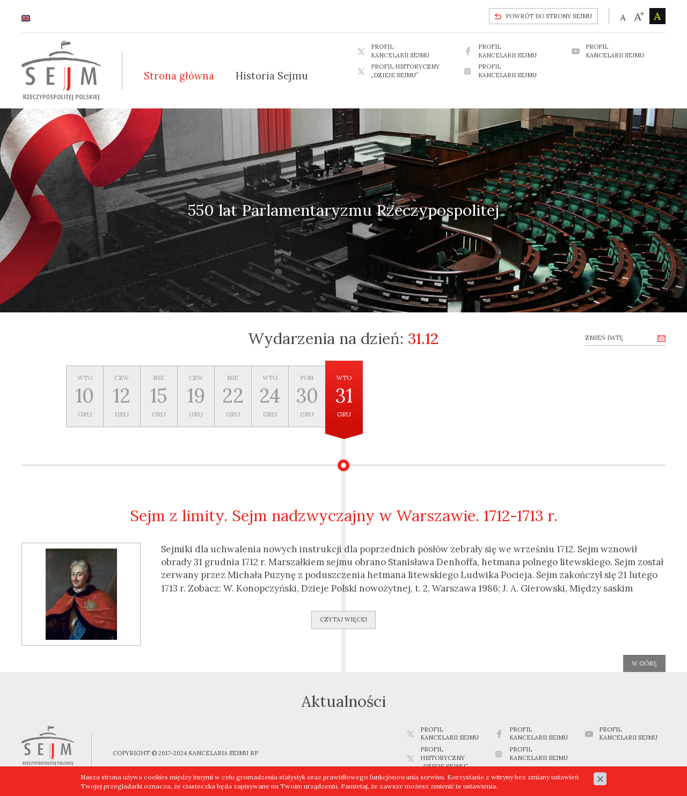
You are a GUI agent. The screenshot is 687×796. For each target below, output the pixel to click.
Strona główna (179, 75)
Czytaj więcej (343, 619)
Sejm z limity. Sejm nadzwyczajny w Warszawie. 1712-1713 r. (344, 515)
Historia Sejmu (272, 75)
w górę (644, 663)
